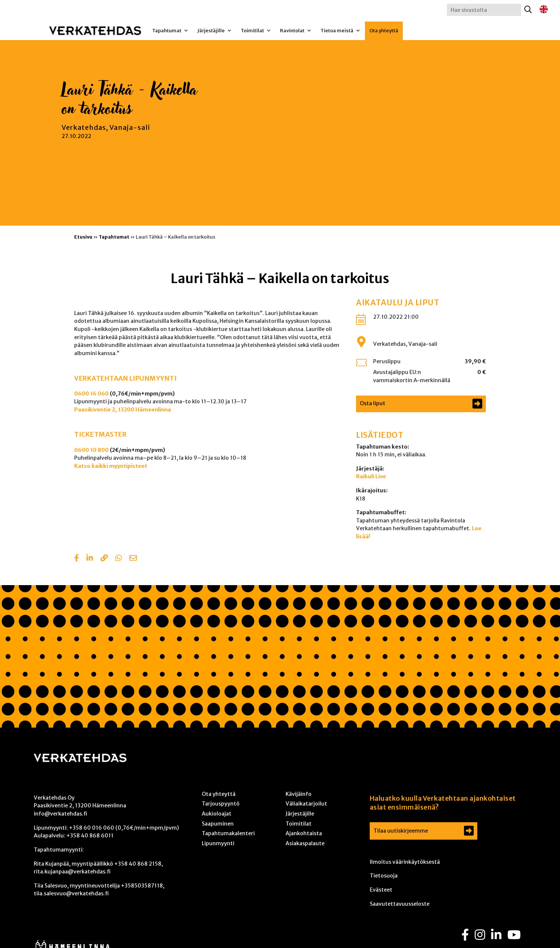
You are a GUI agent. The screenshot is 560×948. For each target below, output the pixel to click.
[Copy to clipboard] (104, 558)
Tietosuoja (384, 875)
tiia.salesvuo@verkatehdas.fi (71, 893)
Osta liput (372, 403)
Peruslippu (387, 361)
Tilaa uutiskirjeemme (400, 830)
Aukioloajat (216, 813)
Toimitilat (256, 31)
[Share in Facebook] (76, 558)
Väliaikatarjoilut (306, 803)
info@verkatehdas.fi (60, 813)
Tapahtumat (170, 31)
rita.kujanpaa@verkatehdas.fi (72, 871)
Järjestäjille (214, 31)
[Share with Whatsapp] (118, 558)
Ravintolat (296, 31)
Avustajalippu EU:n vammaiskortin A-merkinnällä (411, 376)
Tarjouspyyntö (221, 803)
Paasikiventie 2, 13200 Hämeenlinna (122, 409)
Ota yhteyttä (383, 30)
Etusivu (83, 237)
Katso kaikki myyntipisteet (110, 466)
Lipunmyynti (218, 843)
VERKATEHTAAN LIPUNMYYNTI (125, 378)
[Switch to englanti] (543, 9)
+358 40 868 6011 (89, 835)
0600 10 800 (91, 450)
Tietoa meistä (340, 31)
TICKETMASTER (100, 434)
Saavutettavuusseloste (399, 904)
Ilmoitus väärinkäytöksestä (405, 862)
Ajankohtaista (304, 833)
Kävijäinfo (299, 794)
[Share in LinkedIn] (90, 558)
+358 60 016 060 (91, 827)
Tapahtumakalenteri (228, 833)
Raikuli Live (371, 476)
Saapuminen (218, 823)
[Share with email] (133, 558)
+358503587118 (142, 885)
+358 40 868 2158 (137, 863)
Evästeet (381, 889)
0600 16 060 (91, 393)
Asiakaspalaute (305, 843)
